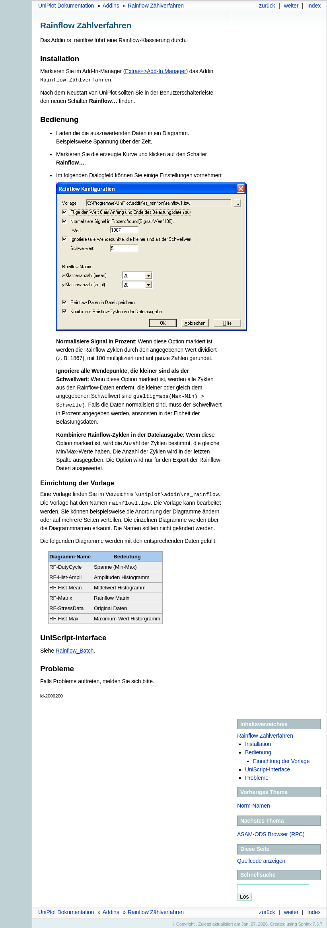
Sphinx (304, 922)
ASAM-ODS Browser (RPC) (271, 832)
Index (314, 5)
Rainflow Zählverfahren (156, 5)
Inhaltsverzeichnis (264, 722)
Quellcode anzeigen (261, 859)
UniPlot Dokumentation (66, 5)
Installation (258, 742)
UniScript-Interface (267, 767)
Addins (111, 5)
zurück (267, 5)
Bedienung (258, 750)
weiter (291, 5)
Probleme (257, 776)
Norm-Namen (253, 803)
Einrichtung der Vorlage (281, 759)
